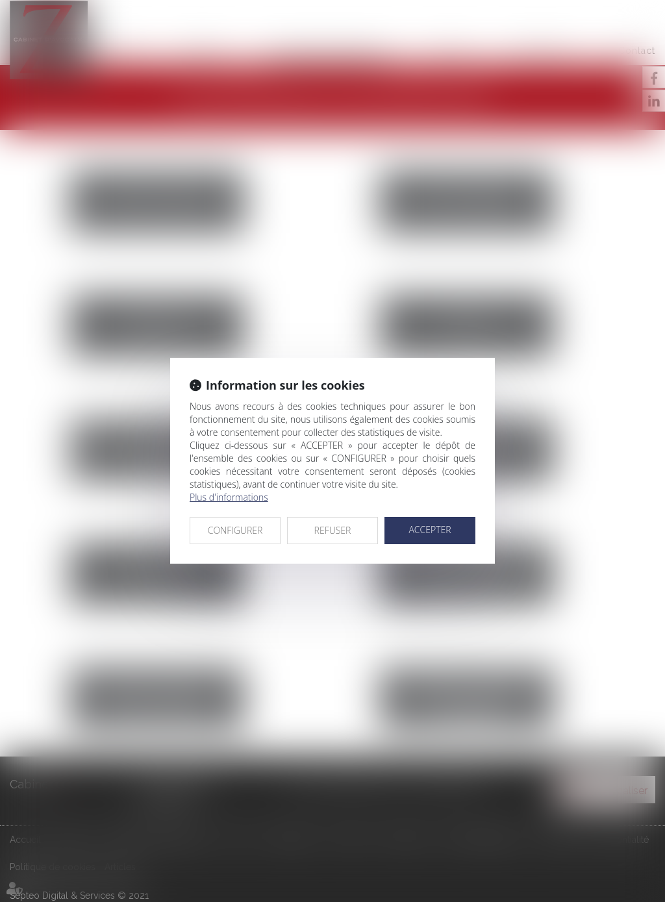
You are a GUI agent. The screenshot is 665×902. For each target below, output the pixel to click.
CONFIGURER (235, 530)
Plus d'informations (229, 497)
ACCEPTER (429, 529)
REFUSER (332, 530)
